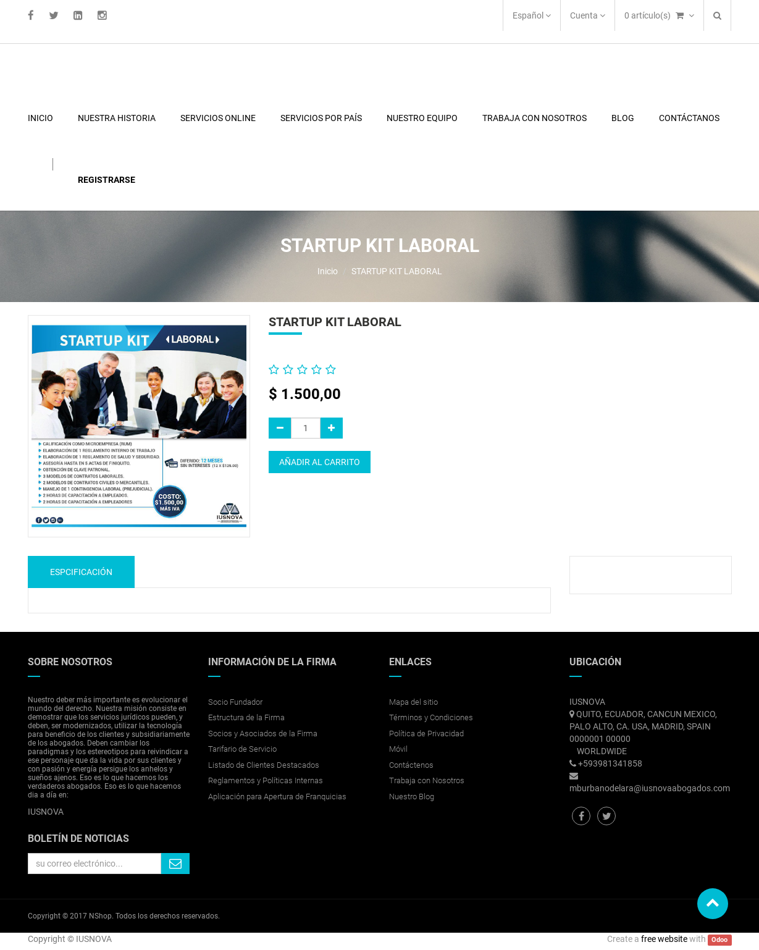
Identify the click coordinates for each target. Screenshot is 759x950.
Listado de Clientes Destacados (263, 765)
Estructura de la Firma (246, 717)
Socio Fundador (235, 702)
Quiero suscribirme (175, 863)
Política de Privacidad (426, 733)
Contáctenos (411, 765)
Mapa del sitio (413, 702)
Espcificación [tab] (81, 572)
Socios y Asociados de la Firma (262, 733)
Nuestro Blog (411, 796)
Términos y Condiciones (431, 717)
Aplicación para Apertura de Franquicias (277, 796)
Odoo (719, 940)
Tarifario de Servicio (242, 749)
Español (532, 15)
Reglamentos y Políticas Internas (265, 780)
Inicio (327, 271)
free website (664, 939)
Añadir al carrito (319, 462)
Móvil (398, 749)
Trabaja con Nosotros (426, 780)
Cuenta (587, 15)
